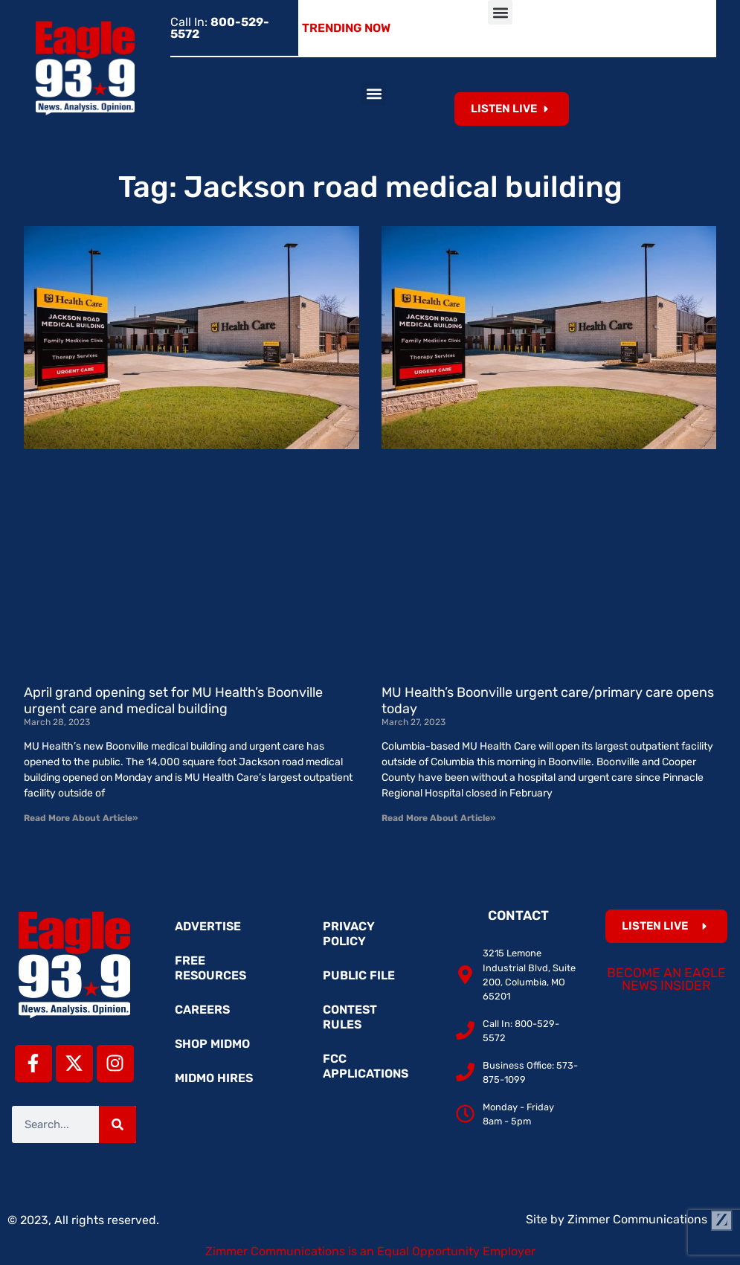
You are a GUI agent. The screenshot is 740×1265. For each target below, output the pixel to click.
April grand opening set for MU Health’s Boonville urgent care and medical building (173, 700)
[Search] (117, 1124)
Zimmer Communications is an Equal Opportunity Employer (370, 1251)
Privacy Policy (349, 933)
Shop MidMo (212, 1044)
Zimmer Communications (650, 1219)
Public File (359, 975)
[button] (500, 12)
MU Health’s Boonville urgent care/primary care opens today (548, 700)
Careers (202, 1009)
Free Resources (210, 967)
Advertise (208, 926)
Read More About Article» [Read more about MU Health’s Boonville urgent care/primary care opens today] (438, 818)
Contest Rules (350, 1016)
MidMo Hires (214, 1078)
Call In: (219, 28)
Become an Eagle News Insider (666, 979)
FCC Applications (365, 1066)
